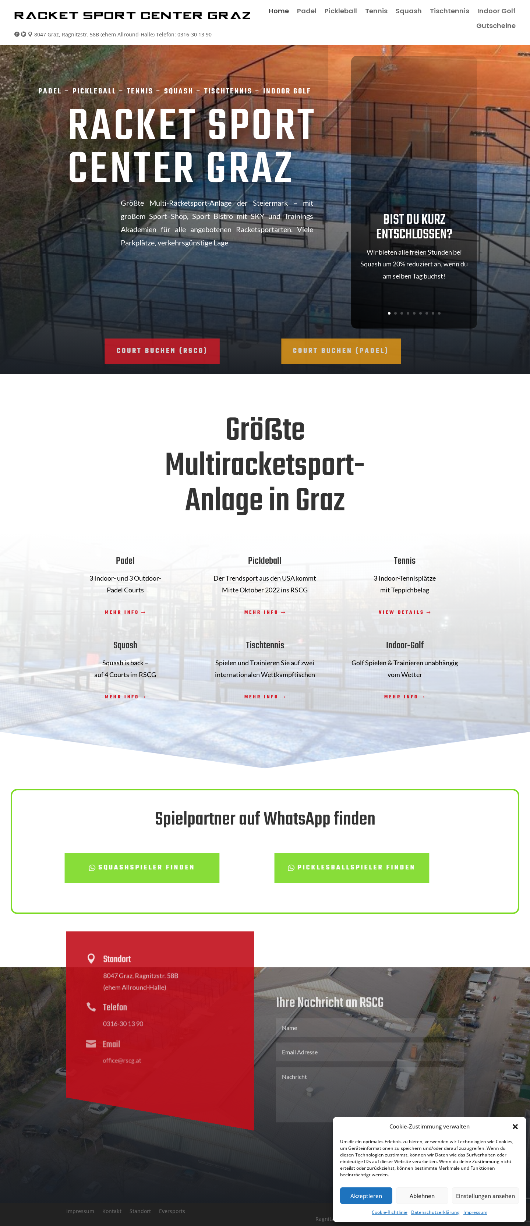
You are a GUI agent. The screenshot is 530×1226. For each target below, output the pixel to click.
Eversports (172, 1212)
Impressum (475, 1212)
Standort (140, 1212)
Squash (409, 10)
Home (279, 10)
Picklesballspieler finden (195, 867)
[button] (515, 1126)
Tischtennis (449, 10)
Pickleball (341, 10)
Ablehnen (422, 1196)
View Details (401, 612)
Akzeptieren (366, 1196)
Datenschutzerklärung (435, 1212)
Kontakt (111, 1212)
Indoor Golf (496, 10)
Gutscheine (496, 25)
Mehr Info (122, 612)
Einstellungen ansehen (485, 1196)
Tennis (376, 10)
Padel (307, 10)
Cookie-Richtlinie (389, 1212)
